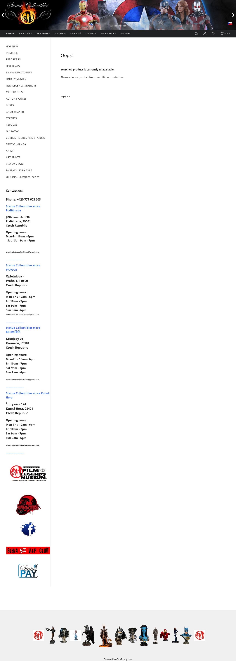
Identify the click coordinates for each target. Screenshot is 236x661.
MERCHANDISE (15, 92)
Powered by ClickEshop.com (118, 659)
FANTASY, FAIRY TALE (19, 170)
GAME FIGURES (15, 111)
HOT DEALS (13, 66)
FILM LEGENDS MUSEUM (21, 85)
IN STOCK (12, 53)
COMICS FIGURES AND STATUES (25, 137)
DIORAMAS (12, 131)
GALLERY (125, 33)
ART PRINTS (13, 157)
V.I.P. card (75, 33)
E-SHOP (10, 33)
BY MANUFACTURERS (19, 72)
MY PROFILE (107, 33)
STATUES (11, 118)
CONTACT (91, 33)
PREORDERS (43, 33)
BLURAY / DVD (14, 163)
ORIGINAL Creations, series (22, 177)
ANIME (10, 151)
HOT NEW (12, 46)
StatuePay (60, 33)
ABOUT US (24, 33)
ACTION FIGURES (16, 98)
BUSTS (10, 105)
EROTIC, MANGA (16, 144)
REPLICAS (11, 124)
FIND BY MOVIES (16, 79)
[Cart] (225, 33)
